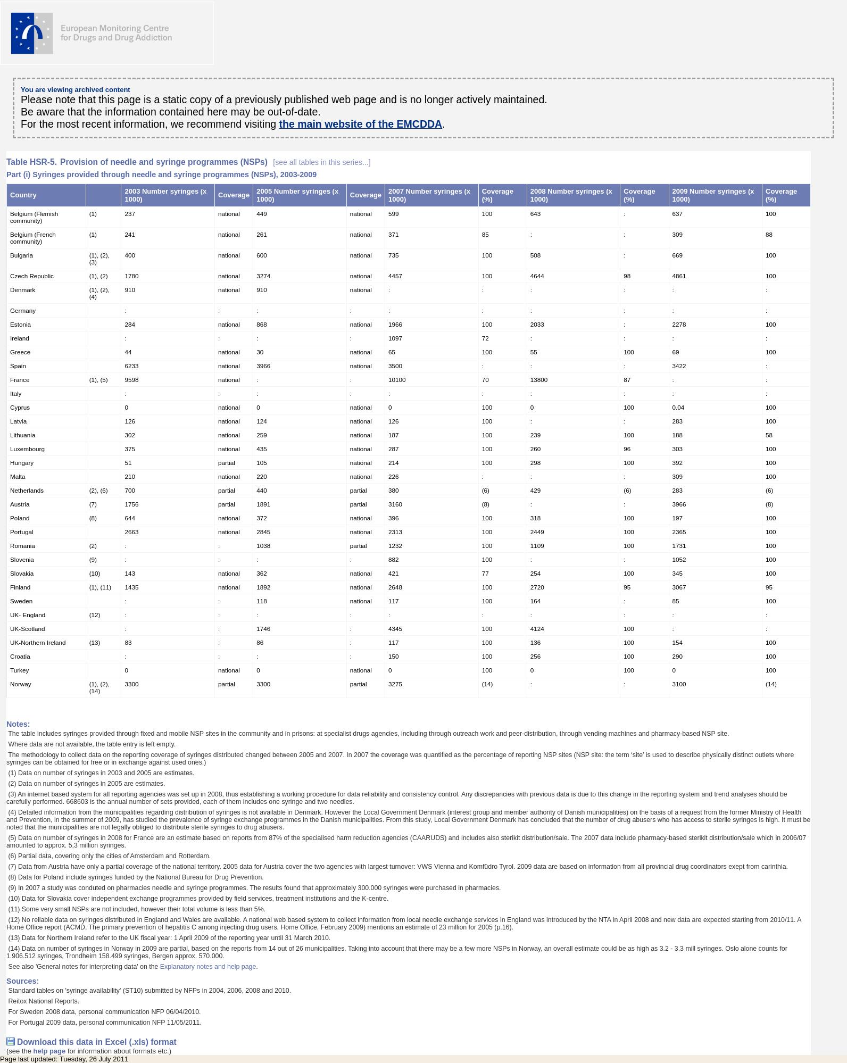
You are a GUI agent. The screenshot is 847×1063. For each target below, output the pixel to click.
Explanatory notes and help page (208, 966)
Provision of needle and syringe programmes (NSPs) (215, 162)
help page (50, 1051)
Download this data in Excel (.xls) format (97, 1042)
